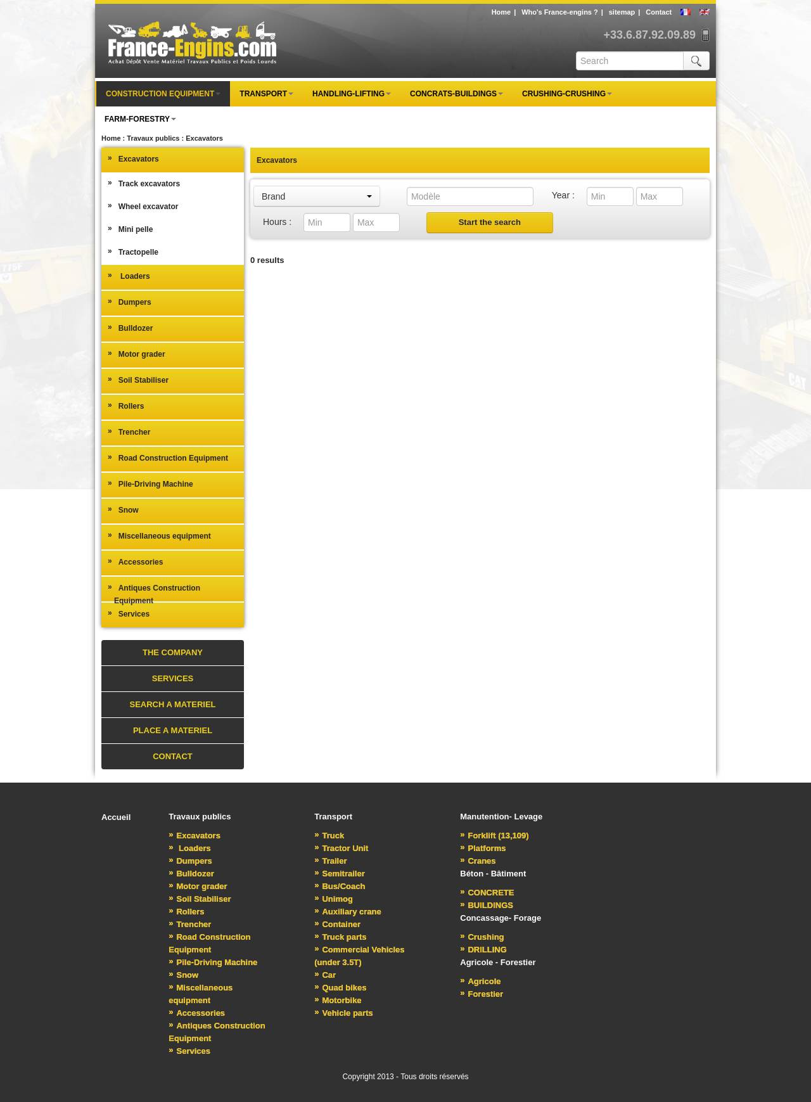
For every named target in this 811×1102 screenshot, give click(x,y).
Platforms (483, 848)
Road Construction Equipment (168, 457)
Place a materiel (172, 730)
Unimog (333, 899)
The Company (173, 652)
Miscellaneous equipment (159, 535)
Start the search (490, 222)
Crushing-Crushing (567, 93)
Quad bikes (340, 987)
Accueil (116, 817)
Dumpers (129, 302)
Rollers (126, 405)
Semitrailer (339, 873)
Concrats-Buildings (456, 93)
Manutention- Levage (501, 816)
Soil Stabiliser (138, 380)
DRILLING (483, 949)
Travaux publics (200, 816)
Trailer (330, 861)
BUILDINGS (486, 905)
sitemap (622, 12)
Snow (123, 509)
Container (337, 924)
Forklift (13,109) (494, 835)
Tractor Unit (341, 848)
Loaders (129, 276)
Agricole (480, 981)
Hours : (277, 222)
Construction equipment (163, 93)
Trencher (129, 431)
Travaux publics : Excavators (175, 138)
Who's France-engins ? (559, 12)
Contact (659, 12)
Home (501, 12)
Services (129, 613)
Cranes (477, 861)
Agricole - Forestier (497, 962)
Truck (329, 835)
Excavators (133, 158)
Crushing (482, 937)
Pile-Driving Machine (150, 483)
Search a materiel (172, 704)
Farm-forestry (140, 119)
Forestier (481, 994)
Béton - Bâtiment (493, 873)
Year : (563, 195)
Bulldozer (130, 328)
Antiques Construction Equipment (154, 593)
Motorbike (337, 1000)
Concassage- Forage (500, 918)
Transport (266, 93)
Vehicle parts (343, 1013)
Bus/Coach (339, 886)
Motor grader (136, 354)
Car (325, 975)
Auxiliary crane (347, 911)
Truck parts (340, 937)
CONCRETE (487, 892)
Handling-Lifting (351, 93)
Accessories (135, 561)
